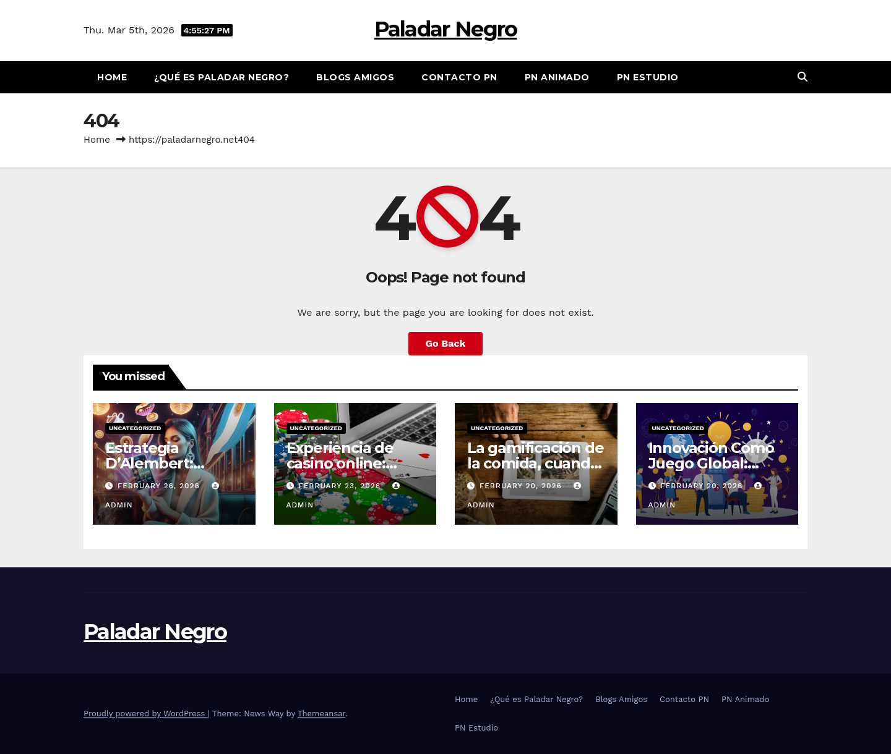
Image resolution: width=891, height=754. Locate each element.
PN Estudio (648, 77)
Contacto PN (459, 77)
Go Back (446, 343)
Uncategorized (135, 428)
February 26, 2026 (160, 485)
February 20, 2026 (522, 485)
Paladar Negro (445, 29)
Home (112, 77)
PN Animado (557, 77)
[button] (802, 77)
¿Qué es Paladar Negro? (221, 77)
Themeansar (321, 713)
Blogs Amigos (355, 77)
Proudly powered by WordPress (146, 713)
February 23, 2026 (341, 485)
